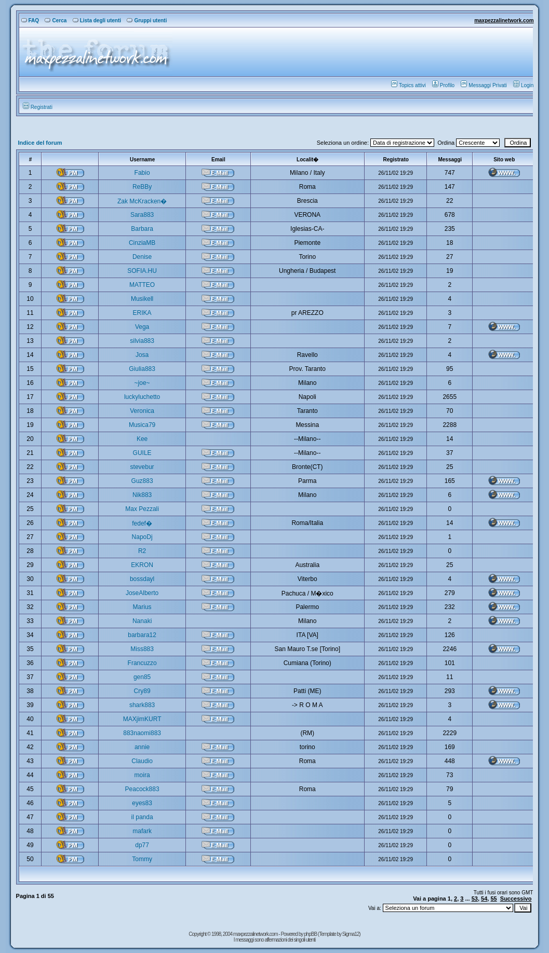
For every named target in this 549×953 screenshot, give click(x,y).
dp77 (142, 845)
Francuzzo (142, 663)
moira (142, 775)
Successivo (516, 898)
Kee (142, 439)
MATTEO (142, 284)
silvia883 (142, 340)
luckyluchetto (142, 396)
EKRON (142, 565)
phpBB (311, 934)
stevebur (142, 467)
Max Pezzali (142, 509)
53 (475, 898)
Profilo (443, 85)
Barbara (142, 228)
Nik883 (142, 495)
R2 (142, 551)
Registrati (37, 107)
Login (523, 85)
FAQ (30, 20)
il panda (142, 817)
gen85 (142, 677)
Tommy (142, 859)
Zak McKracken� (142, 201)
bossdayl (142, 579)
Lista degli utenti (97, 20)
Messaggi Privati (483, 85)
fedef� (142, 523)
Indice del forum (40, 143)
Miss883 (142, 649)
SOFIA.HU (142, 270)
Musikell (142, 298)
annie (142, 747)
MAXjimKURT (142, 719)
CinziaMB (142, 242)
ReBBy (142, 186)
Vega (142, 326)
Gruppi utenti (147, 20)
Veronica (142, 411)
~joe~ (142, 382)
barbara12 (142, 635)
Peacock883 (142, 789)
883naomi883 (142, 733)
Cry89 (142, 691)
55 (493, 898)
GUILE (142, 453)
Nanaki (142, 621)
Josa (142, 354)
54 (484, 898)
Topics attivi (408, 85)
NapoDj (142, 537)
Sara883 (142, 214)
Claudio (142, 761)
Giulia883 (142, 368)
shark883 (142, 705)
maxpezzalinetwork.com (503, 20)
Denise (142, 256)
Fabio (142, 172)
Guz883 (142, 481)
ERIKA (142, 312)
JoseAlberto (142, 593)
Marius (142, 607)
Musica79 (142, 425)
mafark (142, 831)
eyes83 (142, 803)
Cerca (55, 20)
